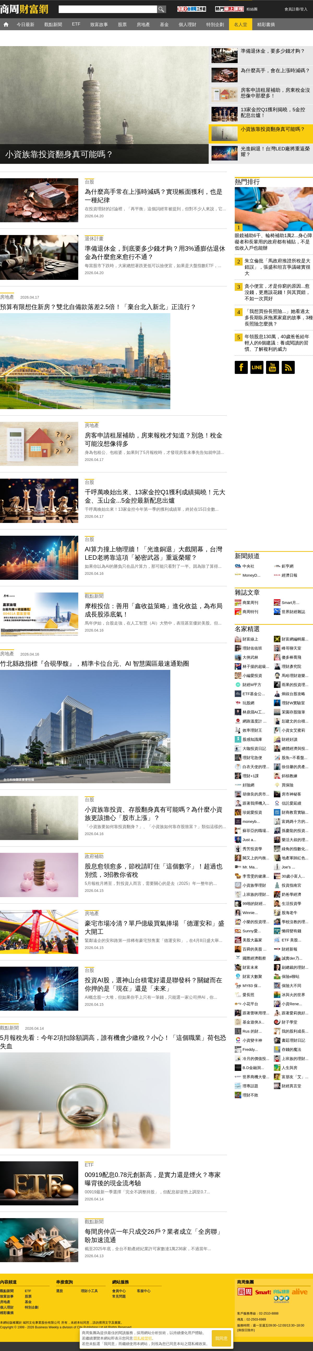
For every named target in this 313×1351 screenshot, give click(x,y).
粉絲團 (251, 9)
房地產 (5, 1302)
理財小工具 (89, 1291)
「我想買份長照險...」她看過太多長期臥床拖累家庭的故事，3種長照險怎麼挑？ (279, 317)
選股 (59, 1291)
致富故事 (7, 1296)
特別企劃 (31, 1307)
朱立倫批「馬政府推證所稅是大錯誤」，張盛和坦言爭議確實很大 (277, 267)
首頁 (11, 24)
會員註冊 (292, 9)
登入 (304, 9)
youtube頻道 (272, 367)
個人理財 (7, 1307)
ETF (28, 1291)
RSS (288, 367)
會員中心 (119, 1291)
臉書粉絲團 (241, 367)
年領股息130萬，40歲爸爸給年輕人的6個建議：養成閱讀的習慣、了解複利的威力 (277, 343)
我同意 (221, 1338)
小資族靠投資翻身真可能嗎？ (59, 154)
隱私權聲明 (143, 1338)
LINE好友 (256, 367)
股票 (28, 1296)
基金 (28, 1302)
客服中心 (144, 1291)
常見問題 (119, 1296)
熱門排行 (247, 181)
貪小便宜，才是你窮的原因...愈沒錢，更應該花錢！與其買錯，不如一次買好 (277, 292)
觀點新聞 (7, 1291)
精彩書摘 (7, 1313)
